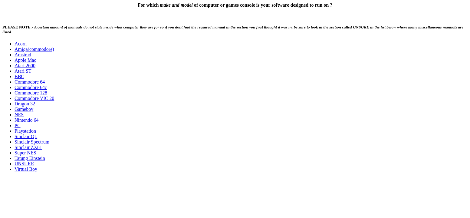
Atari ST (23, 71)
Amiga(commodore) (34, 49)
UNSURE (24, 163)
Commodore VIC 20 (34, 98)
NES (19, 114)
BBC (19, 76)
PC (18, 125)
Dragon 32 (25, 103)
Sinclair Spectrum (32, 141)
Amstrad (23, 54)
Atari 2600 (25, 65)
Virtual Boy (26, 169)
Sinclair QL (26, 136)
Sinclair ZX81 (28, 147)
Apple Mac (25, 60)
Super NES (25, 152)
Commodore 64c (31, 87)
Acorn (21, 43)
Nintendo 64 (27, 120)
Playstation (25, 131)
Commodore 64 (30, 81)
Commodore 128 (31, 92)
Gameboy (24, 109)
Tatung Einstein (30, 158)
